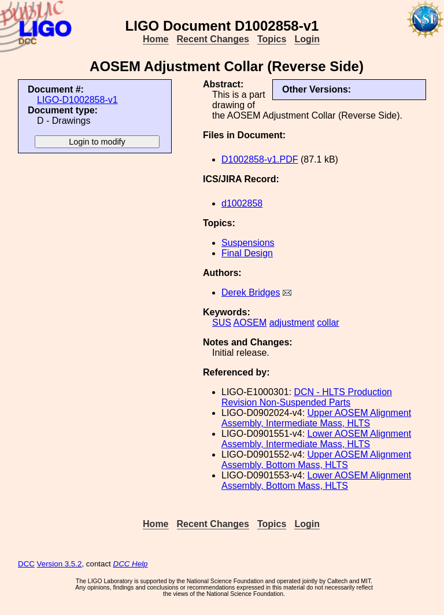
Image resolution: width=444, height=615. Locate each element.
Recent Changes (213, 39)
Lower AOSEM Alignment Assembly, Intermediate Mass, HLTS (316, 439)
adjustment (291, 322)
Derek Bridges (250, 292)
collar (328, 322)
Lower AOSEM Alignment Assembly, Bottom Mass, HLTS (316, 480)
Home (155, 39)
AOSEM (250, 322)
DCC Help (130, 563)
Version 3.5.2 (59, 563)
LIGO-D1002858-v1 (77, 100)
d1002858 (241, 203)
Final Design (247, 253)
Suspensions (248, 243)
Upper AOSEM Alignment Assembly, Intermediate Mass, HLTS (316, 418)
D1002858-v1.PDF (259, 159)
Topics (271, 39)
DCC (26, 563)
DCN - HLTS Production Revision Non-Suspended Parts (306, 397)
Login (307, 39)
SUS (221, 322)
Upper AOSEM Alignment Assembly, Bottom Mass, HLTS (316, 460)
